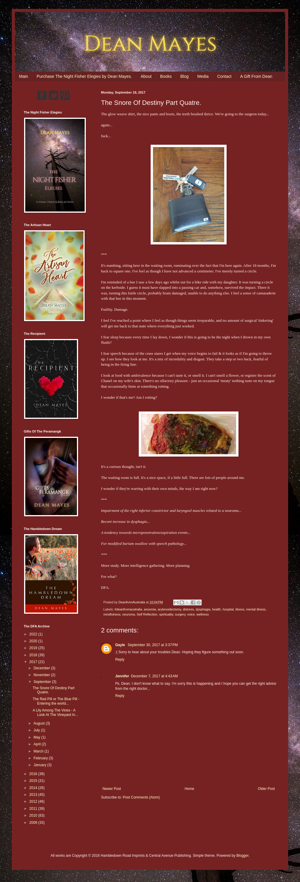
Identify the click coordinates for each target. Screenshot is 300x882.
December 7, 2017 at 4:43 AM (154, 676)
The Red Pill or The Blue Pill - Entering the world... (56, 701)
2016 (33, 774)
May (37, 737)
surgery (180, 614)
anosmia (150, 609)
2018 (33, 655)
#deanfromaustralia (128, 609)
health (216, 609)
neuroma (128, 614)
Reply (119, 659)
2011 (33, 809)
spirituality (166, 614)
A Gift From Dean (256, 76)
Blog (184, 76)
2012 (33, 801)
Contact (224, 76)
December (42, 668)
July (37, 730)
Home (189, 789)
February (41, 758)
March (39, 751)
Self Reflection (147, 614)
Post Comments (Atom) (141, 797)
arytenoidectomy (169, 609)
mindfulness (112, 614)
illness (240, 609)
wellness (203, 614)
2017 (33, 662)
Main (23, 76)
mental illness (256, 609)
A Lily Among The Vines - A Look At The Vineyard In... (55, 712)
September (43, 682)
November (42, 675)
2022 (33, 634)
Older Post (266, 789)
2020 (33, 641)
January (40, 765)
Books (166, 76)
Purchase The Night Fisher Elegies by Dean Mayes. (84, 76)
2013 (33, 795)
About (145, 76)
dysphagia (203, 609)
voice (191, 614)
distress (188, 609)
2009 (33, 823)
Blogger (242, 855)
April (38, 744)
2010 (33, 815)
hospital (227, 609)
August (40, 723)
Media (203, 76)
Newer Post (111, 789)
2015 (33, 781)
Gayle (120, 645)
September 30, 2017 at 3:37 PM (153, 645)
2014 (33, 788)
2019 (33, 648)
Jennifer (122, 676)
